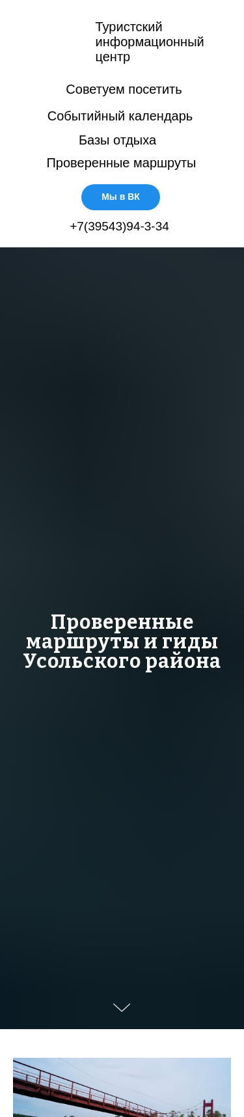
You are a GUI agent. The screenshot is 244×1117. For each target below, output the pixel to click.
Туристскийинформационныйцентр (150, 42)
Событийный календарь (120, 116)
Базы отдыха (117, 140)
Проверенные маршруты (121, 163)
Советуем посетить (124, 89)
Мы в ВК (121, 196)
